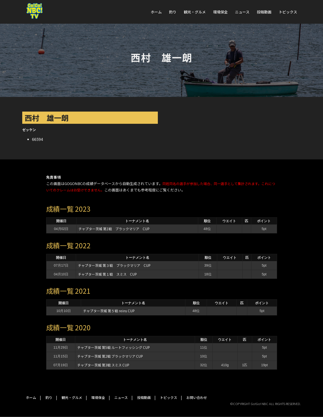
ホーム (156, 11)
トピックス (288, 11)
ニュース (242, 11)
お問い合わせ (196, 397)
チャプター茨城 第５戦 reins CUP (109, 310)
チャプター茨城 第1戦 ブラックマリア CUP (114, 228)
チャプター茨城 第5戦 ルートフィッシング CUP (113, 347)
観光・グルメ (195, 11)
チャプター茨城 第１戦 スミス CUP (107, 274)
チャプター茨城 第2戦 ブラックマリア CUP (110, 356)
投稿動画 (264, 11)
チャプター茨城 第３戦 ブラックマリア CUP (114, 265)
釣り (172, 11)
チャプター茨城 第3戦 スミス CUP (103, 365)
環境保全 (220, 11)
